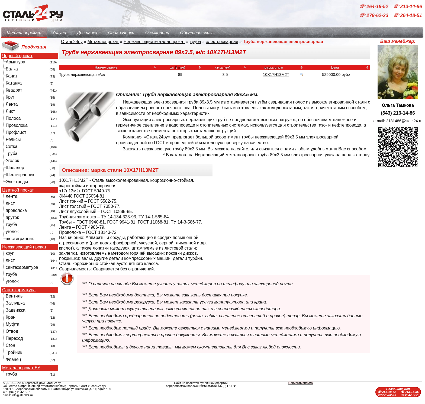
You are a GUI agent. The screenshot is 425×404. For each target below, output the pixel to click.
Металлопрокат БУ (21, 368)
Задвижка (15, 310)
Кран (10, 317)
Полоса (13, 118)
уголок (12, 231)
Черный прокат (17, 56)
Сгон (10, 345)
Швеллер (15, 167)
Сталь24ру (72, 41)
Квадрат (14, 90)
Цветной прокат (18, 190)
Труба (11, 153)
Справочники (121, 32)
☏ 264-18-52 (374, 6)
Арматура (15, 62)
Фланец (13, 359)
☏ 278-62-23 (374, 15)
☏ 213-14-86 (407, 6)
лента (11, 196)
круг (10, 253)
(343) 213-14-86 (398, 113)
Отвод (12, 331)
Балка (12, 69)
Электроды (17, 181)
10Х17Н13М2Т (276, 74)
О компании (157, 32)
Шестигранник (20, 174)
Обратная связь (197, 32)
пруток (12, 217)
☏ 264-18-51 (407, 15)
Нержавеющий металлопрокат (154, 41)
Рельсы (13, 139)
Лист (10, 111)
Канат (11, 76)
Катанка (14, 83)
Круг (10, 97)
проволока (16, 210)
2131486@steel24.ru (404, 121)
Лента (12, 104)
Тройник (14, 352)
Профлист (16, 132)
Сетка (12, 146)
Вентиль (14, 296)
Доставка (87, 32)
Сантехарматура (19, 290)
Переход (14, 338)
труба (11, 224)
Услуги (59, 32)
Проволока (17, 125)
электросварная (222, 41)
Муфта (12, 324)
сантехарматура (22, 267)
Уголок (12, 160)
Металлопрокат (24, 32)
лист (10, 203)
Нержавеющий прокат (24, 247)
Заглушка (15, 303)
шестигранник (20, 238)
